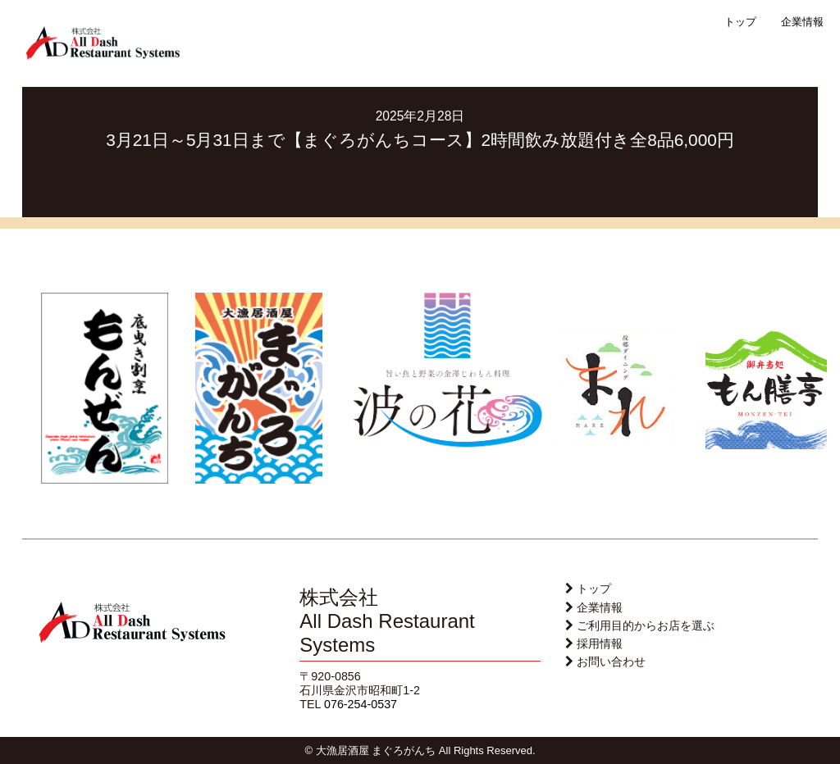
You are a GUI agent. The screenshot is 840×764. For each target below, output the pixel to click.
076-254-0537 (360, 704)
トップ (740, 22)
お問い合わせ (611, 661)
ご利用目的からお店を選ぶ (645, 625)
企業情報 (802, 22)
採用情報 (600, 643)
